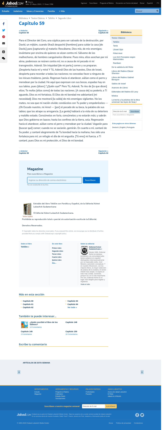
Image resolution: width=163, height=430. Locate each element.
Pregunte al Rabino (107, 3)
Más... (54, 263)
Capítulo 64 (73, 304)
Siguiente (86, 31)
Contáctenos (138, 423)
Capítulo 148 (71, 322)
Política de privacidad (123, 423)
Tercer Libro (56, 254)
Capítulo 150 (71, 331)
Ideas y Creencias (35, 11)
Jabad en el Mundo (114, 396)
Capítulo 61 (28, 304)
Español (150, 3)
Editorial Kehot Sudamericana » (95, 248)
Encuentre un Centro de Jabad (127, 3)
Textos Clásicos (38, 18)
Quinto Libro (56, 260)
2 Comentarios (26, 334)
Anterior (40, 31)
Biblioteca (23, 18)
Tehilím (51, 18)
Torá (82, 416)
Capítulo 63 (73, 301)
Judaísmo (17, 11)
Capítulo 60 (28, 301)
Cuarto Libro (56, 257)
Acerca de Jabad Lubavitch (117, 392)
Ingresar (84, 3)
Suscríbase (93, 3)
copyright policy (60, 234)
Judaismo (88, 416)
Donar (142, 3)
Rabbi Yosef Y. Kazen (66, 416)
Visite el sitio (85, 284)
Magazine (37, 394)
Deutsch (115, 127)
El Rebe (110, 394)
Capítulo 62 (28, 307)
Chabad (49, 414)
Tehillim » (25, 247)
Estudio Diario (60, 396)
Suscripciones (60, 398)
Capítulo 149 (26, 331)
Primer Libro (56, 248)
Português (131, 127)
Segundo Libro (64, 18)
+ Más (62, 11)
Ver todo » (72, 307)
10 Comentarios (72, 334)
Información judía (98, 416)
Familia (51, 11)
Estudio (5, 11)
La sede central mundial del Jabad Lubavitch (97, 414)
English (122, 127)
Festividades (90, 392)
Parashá (89, 394)
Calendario (59, 394)
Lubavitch (56, 414)
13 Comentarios (36, 327)
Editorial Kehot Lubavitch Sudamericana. (54, 213)
